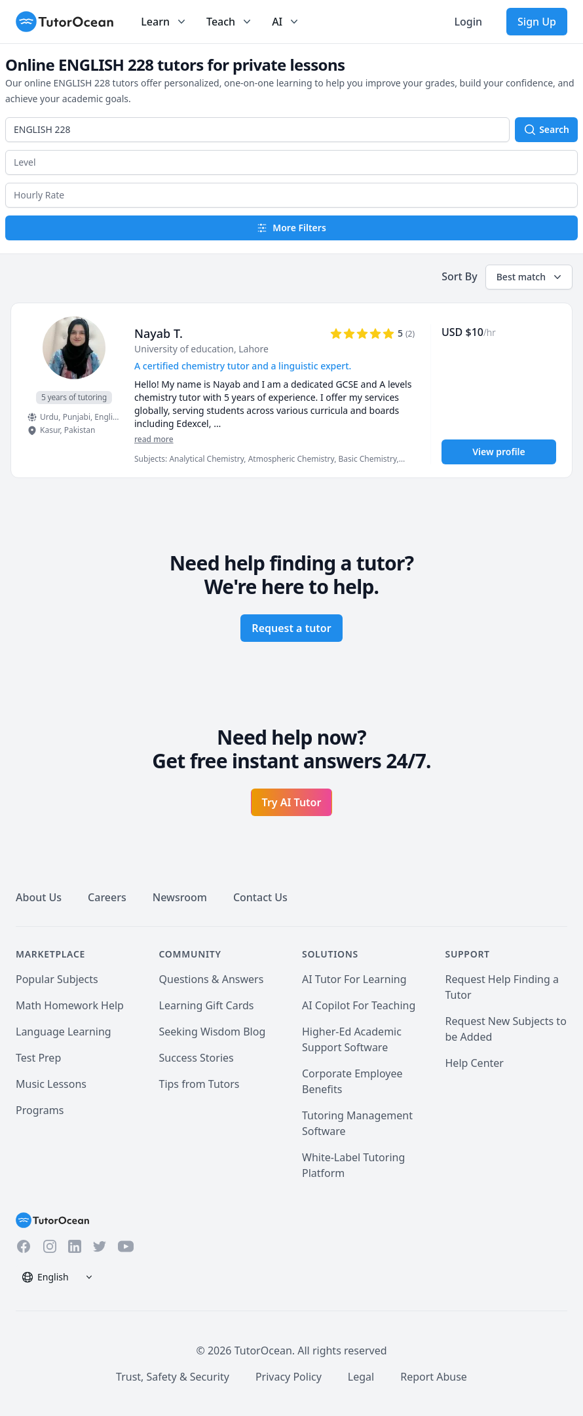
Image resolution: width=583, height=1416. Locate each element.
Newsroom (180, 897)
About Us (39, 897)
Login (468, 21)
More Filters (291, 227)
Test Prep (38, 1058)
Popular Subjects (57, 979)
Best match (530, 277)
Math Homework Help (70, 1005)
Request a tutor (291, 628)
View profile (498, 451)
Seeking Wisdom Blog (212, 1031)
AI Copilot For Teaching (358, 1005)
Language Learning (63, 1031)
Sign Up (536, 21)
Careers (107, 897)
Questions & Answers (211, 979)
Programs (40, 1110)
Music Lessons (51, 1084)
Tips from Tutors (199, 1084)
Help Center (474, 1063)
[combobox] (257, 129)
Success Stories (196, 1058)
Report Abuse (433, 1376)
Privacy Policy (288, 1376)
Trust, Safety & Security (172, 1376)
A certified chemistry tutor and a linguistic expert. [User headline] (242, 366)
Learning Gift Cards (206, 1005)
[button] (291, 162)
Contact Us (260, 897)
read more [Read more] (154, 439)
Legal (361, 1376)
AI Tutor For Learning (354, 979)
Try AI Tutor (292, 802)
